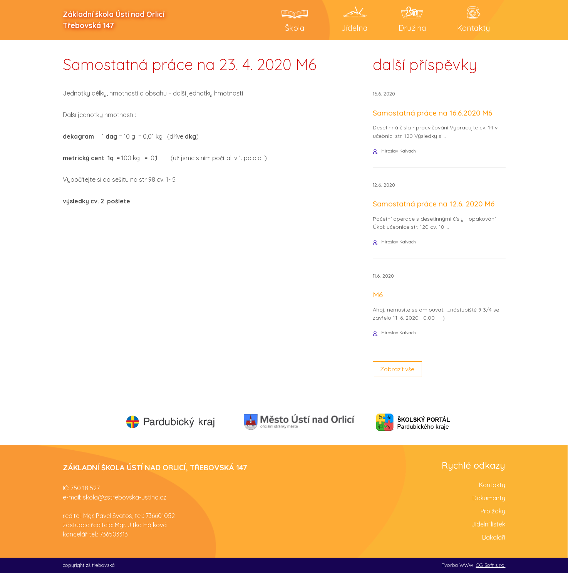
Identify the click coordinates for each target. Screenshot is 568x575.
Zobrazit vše (398, 371)
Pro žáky (493, 513)
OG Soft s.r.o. (491, 567)
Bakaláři (493, 539)
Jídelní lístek (488, 526)
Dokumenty (488, 500)
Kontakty (492, 487)
